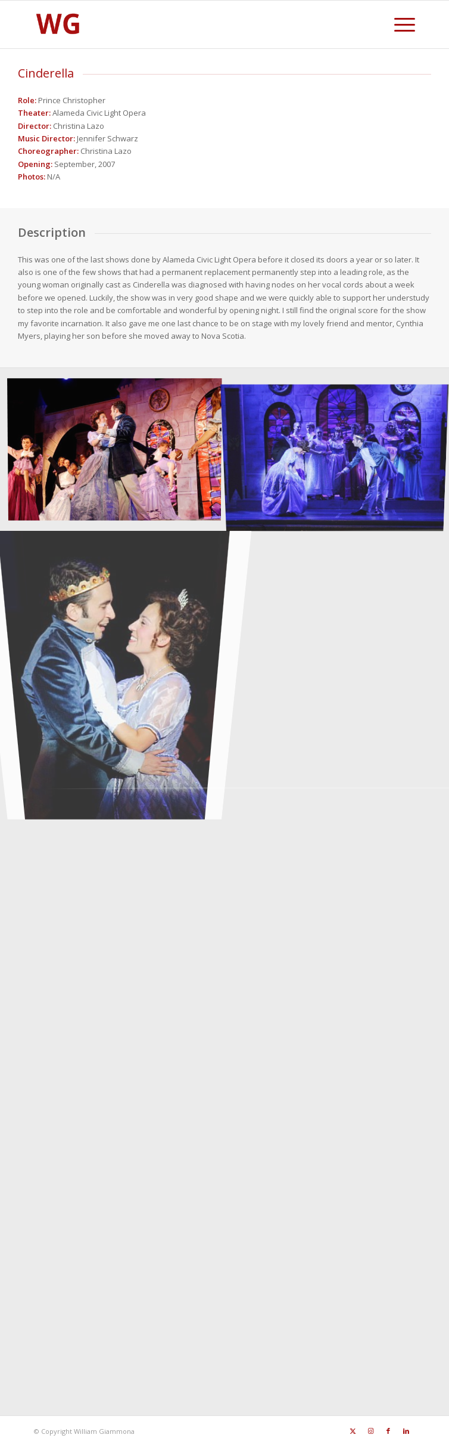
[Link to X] (352, 1431)
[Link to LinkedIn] (406, 1431)
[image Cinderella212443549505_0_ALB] (119, 665)
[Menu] (398, 24)
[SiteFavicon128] (186, 24)
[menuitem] (398, 24)
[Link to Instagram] (370, 1431)
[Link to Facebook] (388, 1431)
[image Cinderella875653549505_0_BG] (119, 452)
